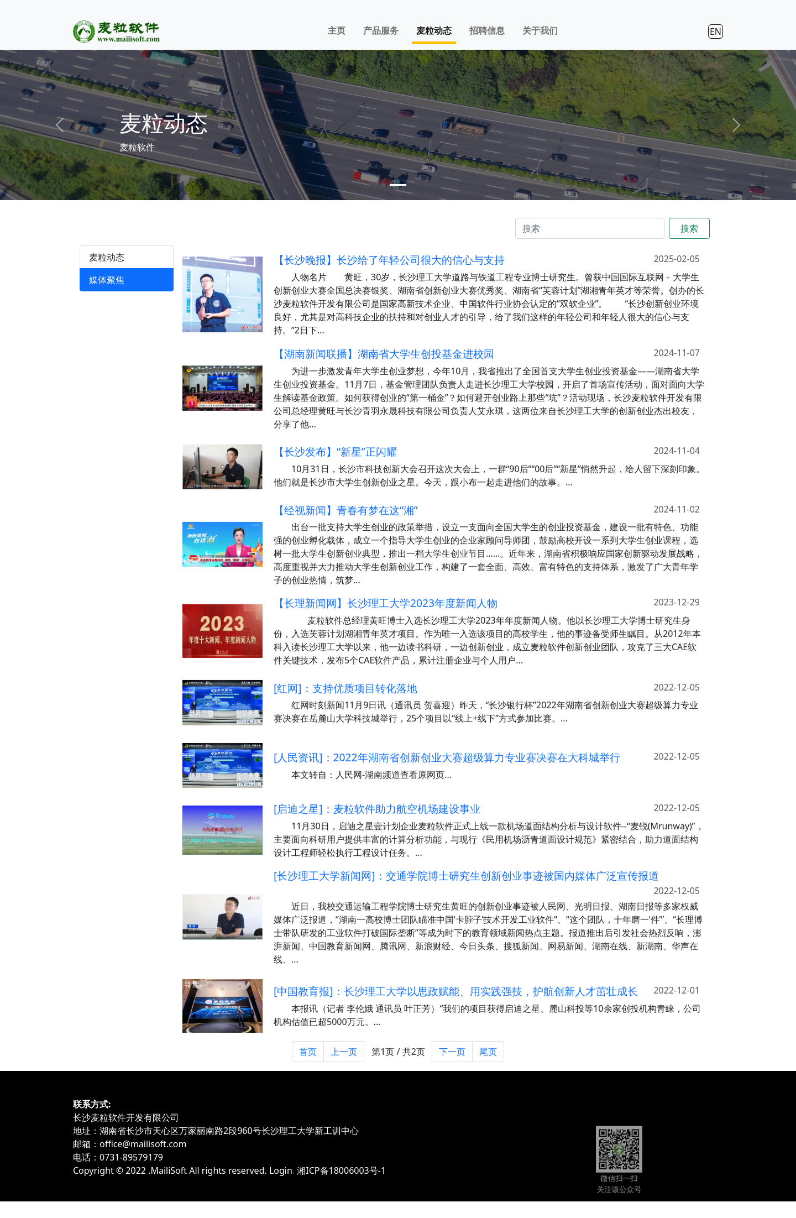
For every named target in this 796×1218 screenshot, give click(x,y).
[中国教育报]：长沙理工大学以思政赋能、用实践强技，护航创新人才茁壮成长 (456, 1009)
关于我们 (540, 30)
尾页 (488, 1052)
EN (715, 31)
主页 (336, 30)
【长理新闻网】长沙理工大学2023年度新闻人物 (386, 622)
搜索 (689, 228)
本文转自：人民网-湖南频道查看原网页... (371, 793)
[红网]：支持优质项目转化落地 (345, 706)
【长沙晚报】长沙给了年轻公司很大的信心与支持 (389, 259)
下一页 (452, 1052)
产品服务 (381, 30)
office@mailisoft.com (143, 1144)
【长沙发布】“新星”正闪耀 (335, 470)
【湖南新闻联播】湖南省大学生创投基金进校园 (384, 372)
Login (280, 1170)
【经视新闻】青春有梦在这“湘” (346, 528)
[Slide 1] (398, 185)
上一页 (344, 1052)
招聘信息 (487, 30)
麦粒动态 (434, 30)
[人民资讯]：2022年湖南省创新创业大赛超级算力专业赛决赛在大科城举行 (447, 776)
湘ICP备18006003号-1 (341, 1170)
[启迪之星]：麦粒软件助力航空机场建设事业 (377, 827)
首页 (308, 1052)
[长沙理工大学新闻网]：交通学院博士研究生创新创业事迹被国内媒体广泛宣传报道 (466, 894)
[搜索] (589, 228)
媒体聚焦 (106, 280)
